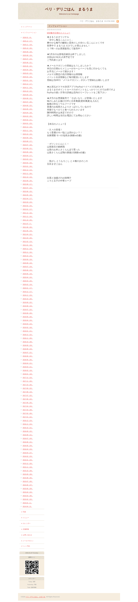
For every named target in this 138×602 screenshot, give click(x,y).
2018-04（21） (28, 363)
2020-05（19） (28, 274)
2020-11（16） (28, 252)
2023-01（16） (28, 166)
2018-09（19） (28, 345)
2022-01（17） (28, 209)
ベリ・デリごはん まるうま (69, 9)
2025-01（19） (28, 80)
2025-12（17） (28, 41)
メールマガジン (28, 541)
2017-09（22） (28, 388)
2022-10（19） (28, 177)
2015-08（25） (28, 478)
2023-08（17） (28, 141)
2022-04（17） (28, 198)
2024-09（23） (28, 95)
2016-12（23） (28, 420)
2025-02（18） (28, 77)
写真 (24, 512)
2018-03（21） (28, 367)
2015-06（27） (28, 485)
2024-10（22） (28, 91)
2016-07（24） (28, 438)
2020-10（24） (28, 256)
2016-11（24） (28, 424)
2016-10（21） (28, 428)
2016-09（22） (28, 431)
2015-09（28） (28, 474)
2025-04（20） (28, 69)
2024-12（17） (28, 84)
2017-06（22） (28, 399)
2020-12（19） (28, 249)
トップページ (27, 27)
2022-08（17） (28, 184)
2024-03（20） (28, 116)
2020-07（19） (28, 266)
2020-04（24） (28, 277)
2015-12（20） (28, 463)
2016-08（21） (28, 435)
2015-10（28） (28, 470)
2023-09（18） (28, 138)
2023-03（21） (28, 159)
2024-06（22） (28, 105)
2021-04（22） (28, 234)
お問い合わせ (27, 535)
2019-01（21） (28, 331)
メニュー (26, 517)
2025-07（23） (28, 59)
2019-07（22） (28, 309)
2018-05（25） (28, 359)
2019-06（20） (28, 313)
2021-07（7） (27, 223)
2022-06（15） (28, 191)
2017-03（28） (28, 410)
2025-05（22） (28, 66)
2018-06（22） (28, 356)
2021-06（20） (28, 227)
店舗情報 (26, 529)
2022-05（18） (28, 195)
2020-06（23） (28, 270)
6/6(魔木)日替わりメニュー (58, 33)
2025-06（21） (28, 62)
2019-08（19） (28, 306)
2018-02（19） (28, 370)
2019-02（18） (28, 327)
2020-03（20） (28, 281)
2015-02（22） (28, 499)
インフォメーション (30, 32)
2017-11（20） (28, 381)
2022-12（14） (28, 170)
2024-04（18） (28, 112)
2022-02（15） (28, 206)
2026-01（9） (27, 37)
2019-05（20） (28, 317)
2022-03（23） (28, 202)
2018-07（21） (28, 352)
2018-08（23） (28, 349)
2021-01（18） (28, 245)
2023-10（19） (28, 134)
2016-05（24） (28, 445)
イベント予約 (25, 546)
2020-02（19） (28, 284)
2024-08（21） (28, 98)
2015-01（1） (27, 503)
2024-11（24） (28, 87)
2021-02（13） (28, 241)
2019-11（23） (28, 295)
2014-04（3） (27, 506)
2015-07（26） (28, 481)
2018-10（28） (28, 342)
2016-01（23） (28, 460)
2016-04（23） (28, 449)
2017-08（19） (28, 392)
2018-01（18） (28, 374)
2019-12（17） (28, 291)
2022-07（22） (28, 188)
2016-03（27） (28, 453)
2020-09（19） (28, 259)
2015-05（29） (28, 488)
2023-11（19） (28, 130)
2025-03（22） (28, 73)
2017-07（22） (28, 395)
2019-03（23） (28, 324)
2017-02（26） (28, 413)
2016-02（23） (28, 456)
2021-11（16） (28, 216)
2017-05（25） (28, 402)
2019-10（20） (28, 299)
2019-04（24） (28, 320)
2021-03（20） (28, 238)
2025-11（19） (28, 44)
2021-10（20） (28, 220)
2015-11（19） (28, 467)
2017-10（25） (28, 385)
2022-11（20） (28, 173)
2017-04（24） (28, 406)
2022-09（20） (28, 180)
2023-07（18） (28, 145)
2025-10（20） (28, 48)
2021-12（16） (28, 213)
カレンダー (26, 523)
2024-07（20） (28, 102)
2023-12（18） (28, 127)
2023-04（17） (28, 155)
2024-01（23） (28, 123)
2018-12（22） (28, 334)
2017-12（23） (28, 377)
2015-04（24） (28, 492)
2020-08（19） (28, 263)
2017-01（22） (28, 417)
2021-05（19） (28, 231)
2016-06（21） (28, 442)
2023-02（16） (28, 163)
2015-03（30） (28, 496)
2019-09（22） (28, 302)
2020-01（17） (28, 288)
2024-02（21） (28, 120)
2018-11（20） (28, 338)
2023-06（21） (28, 148)
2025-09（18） (28, 52)
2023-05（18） (28, 152)
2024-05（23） (28, 109)
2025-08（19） (28, 55)
